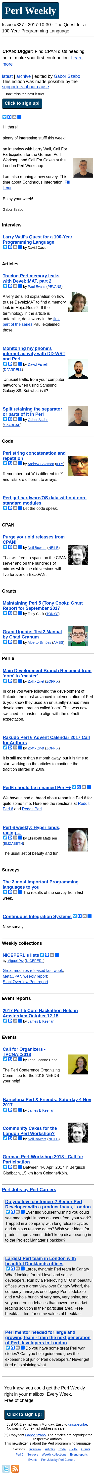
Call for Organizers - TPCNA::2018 (24, 1052)
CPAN (73, 1449)
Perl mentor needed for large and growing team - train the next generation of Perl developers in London (48, 1337)
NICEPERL (34, 961)
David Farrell (37, 364)
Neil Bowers (37, 548)
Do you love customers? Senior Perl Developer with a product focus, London (48, 1204)
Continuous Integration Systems (37, 916)
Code (62, 1449)
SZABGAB (12, 425)
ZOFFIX (52, 681)
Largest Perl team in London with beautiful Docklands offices (40, 1261)
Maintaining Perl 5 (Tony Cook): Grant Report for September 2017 (43, 606)
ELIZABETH (13, 843)
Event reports (79, 1454)
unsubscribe (77, 1424)
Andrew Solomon (41, 464)
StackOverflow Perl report (25, 982)
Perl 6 (19, 1454)
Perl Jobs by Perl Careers (29, 1189)
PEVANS (54, 287)
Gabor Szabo (67, 76)
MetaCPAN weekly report (25, 976)
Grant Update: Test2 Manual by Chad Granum (32, 634)
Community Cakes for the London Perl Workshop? (30, 1131)
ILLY (59, 464)
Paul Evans (37, 287)
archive (23, 76)
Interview (35, 1449)
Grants (85, 1449)
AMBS (58, 642)
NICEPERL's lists (21, 955)
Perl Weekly (30, 10)
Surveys (32, 1454)
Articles (50, 1449)
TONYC (52, 614)
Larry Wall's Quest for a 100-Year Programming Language (37, 239)
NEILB (53, 548)
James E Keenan (41, 1021)
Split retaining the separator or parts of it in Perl (32, 412)
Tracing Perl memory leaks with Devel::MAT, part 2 (31, 278)
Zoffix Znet (36, 681)
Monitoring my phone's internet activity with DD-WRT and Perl (34, 353)
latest (7, 76)
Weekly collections (54, 1454)
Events (33, 1460)
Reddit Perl (32, 809)
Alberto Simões (39, 642)
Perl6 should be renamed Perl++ (37, 787)
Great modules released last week (33, 970)
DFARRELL (13, 370)
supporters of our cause (25, 86)
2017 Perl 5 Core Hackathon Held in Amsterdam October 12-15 (40, 1013)
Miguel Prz (15, 961)
